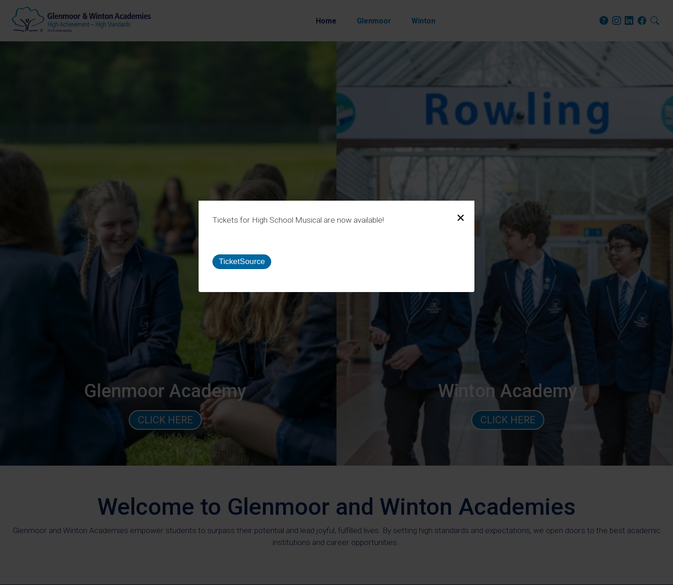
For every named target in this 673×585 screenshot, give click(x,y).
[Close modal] (460, 218)
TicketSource (242, 261)
